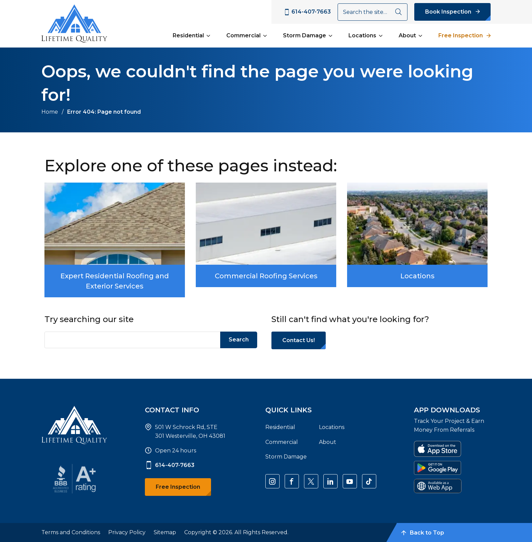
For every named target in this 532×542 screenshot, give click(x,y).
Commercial (243, 35)
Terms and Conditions (70, 532)
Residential (188, 35)
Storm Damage (304, 35)
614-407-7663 (169, 465)
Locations (362, 35)
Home (49, 112)
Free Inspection (460, 35)
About (407, 35)
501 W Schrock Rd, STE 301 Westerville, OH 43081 (190, 431)
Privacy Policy (127, 532)
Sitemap (165, 532)
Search (239, 339)
